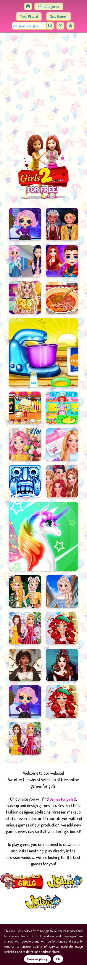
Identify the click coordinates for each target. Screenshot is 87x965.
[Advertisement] (43, 84)
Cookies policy (37, 959)
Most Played (29, 16)
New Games (58, 16)
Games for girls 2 (63, 799)
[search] (50, 26)
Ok (58, 959)
